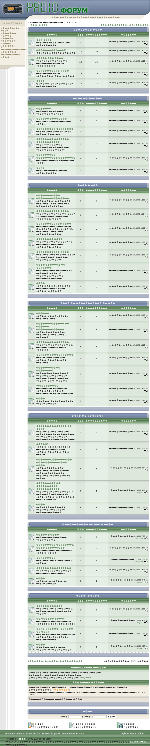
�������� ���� (49, 239)
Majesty (140, 492)
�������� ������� (52, 342)
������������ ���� (53, 224)
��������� (45, 558)
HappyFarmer (85, 678)
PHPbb (21, 739)
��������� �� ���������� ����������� (48, 486)
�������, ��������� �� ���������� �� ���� (54, 462)
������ (42, 313)
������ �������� (51, 119)
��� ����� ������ (88, 682)
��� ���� (44, 40)
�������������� (13, 49)
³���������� (47, 386)
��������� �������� (54, 129)
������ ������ (49, 606)
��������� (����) (51, 50)
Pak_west (139, 538)
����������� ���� (52, 71)
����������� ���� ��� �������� (124, 25)
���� (6, 57)
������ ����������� (54, 355)
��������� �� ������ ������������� (55, 661)
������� (9, 46)
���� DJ (42, 444)
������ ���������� (53, 568)
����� (7, 36)
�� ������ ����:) (50, 618)
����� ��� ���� (49, 58)
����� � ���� (47, 534)
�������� (10, 33)
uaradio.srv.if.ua (138, 742)
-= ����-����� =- (39, 25)
